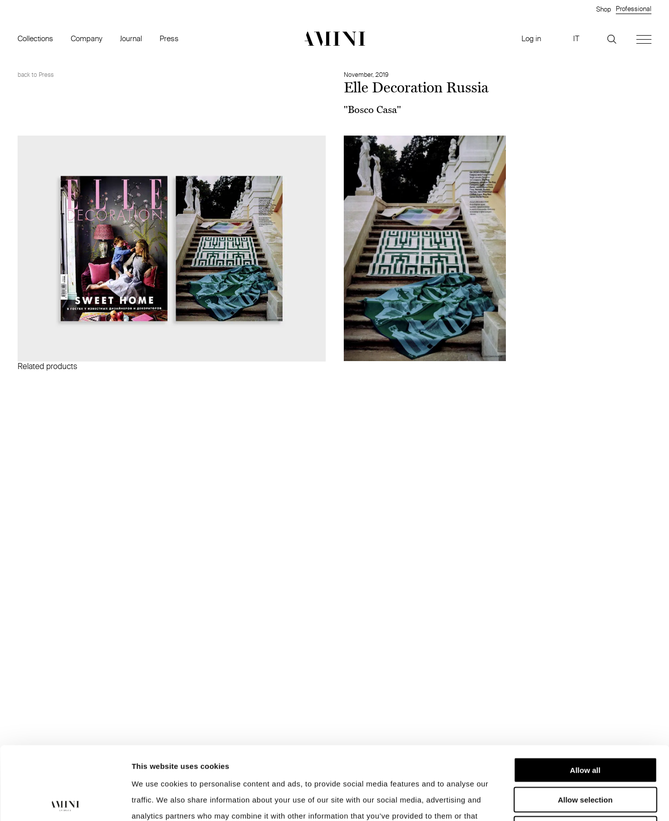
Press (169, 38)
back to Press (36, 74)
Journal (131, 38)
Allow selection (585, 726)
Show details (526, 801)
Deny (585, 755)
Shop (603, 9)
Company (86, 38)
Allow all (585, 696)
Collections (35, 38)
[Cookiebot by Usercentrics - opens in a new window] (65, 801)
